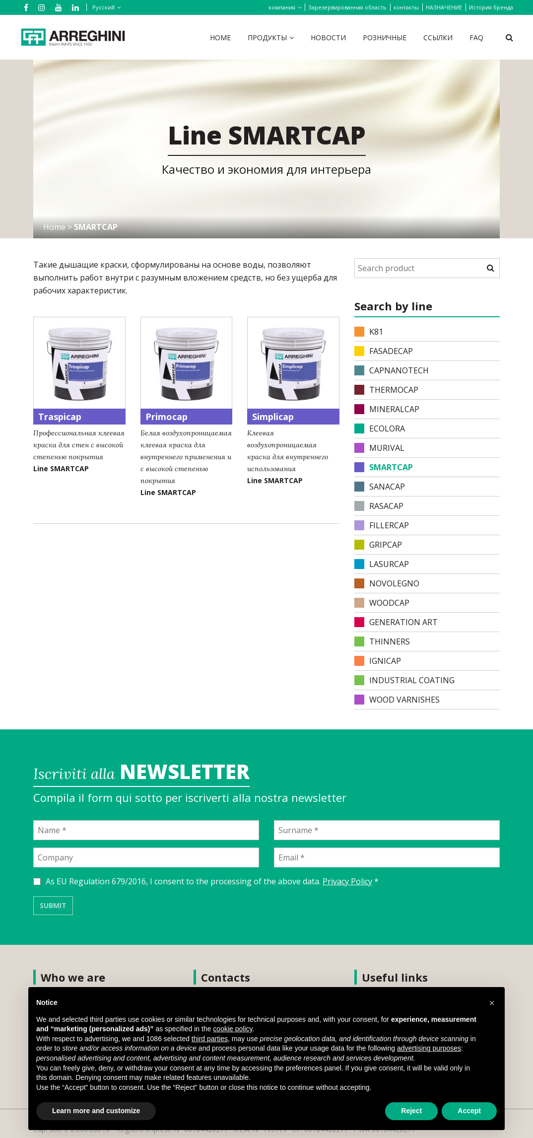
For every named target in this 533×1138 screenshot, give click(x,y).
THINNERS (382, 641)
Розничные (384, 37)
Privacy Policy (347, 881)
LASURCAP (381, 564)
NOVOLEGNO (386, 583)
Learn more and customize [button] (96, 1111)
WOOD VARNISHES (397, 699)
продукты (267, 37)
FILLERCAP (381, 525)
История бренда (491, 7)
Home (220, 37)
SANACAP (379, 486)
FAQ (476, 37)
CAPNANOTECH (391, 370)
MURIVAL (379, 447)
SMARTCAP (383, 467)
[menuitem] (105, 7)
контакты (406, 7)
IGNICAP (377, 660)
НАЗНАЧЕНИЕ (444, 7)
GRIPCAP (378, 544)
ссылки (438, 37)
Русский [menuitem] (103, 7)
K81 (368, 331)
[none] (103, 7)
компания (281, 7)
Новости (328, 37)
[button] (492, 1003)
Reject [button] (411, 1111)
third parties (210, 1039)
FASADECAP (383, 351)
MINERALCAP (386, 409)
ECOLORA (379, 428)
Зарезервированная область (347, 7)
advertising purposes (429, 1048)
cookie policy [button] (232, 1029)
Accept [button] (469, 1111)
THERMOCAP (386, 389)
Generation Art (396, 622)
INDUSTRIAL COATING (404, 680)
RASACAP (378, 505)
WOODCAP (381, 602)
